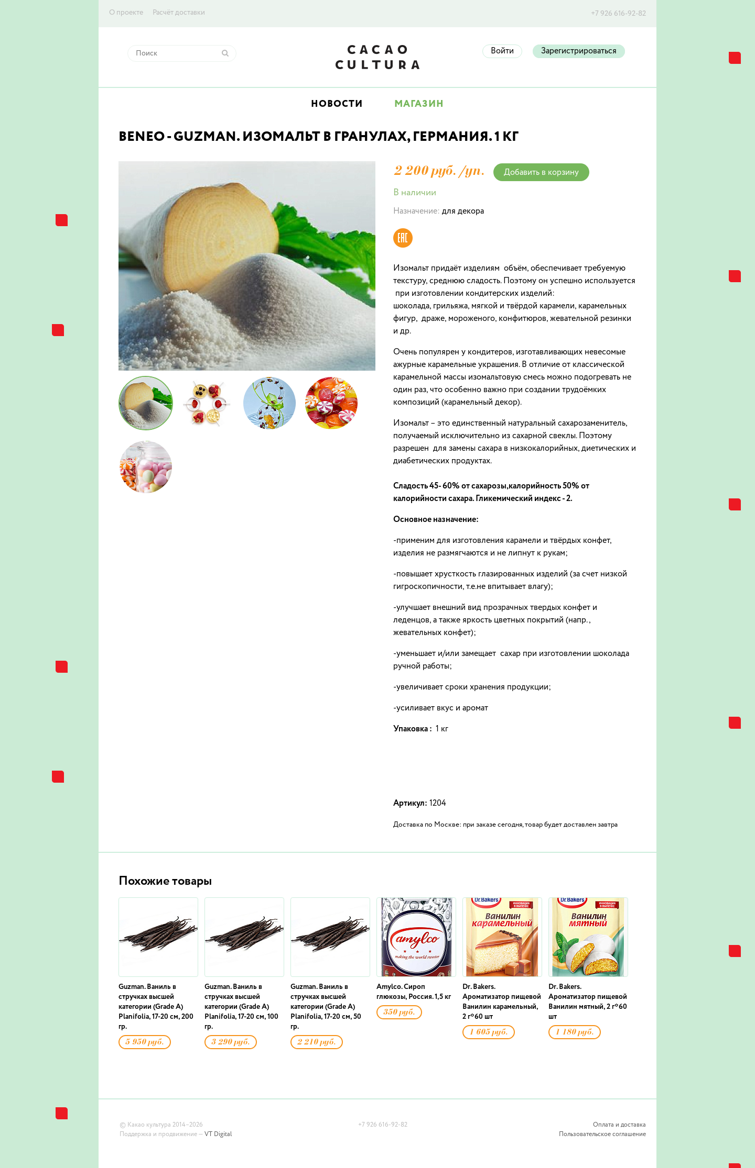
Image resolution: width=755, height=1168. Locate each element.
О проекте (126, 12)
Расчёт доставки (179, 12)
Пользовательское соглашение (602, 1134)
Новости (337, 104)
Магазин (419, 104)
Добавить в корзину (541, 173)
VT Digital (218, 1134)
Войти (502, 51)
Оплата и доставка (619, 1125)
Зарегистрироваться (579, 51)
